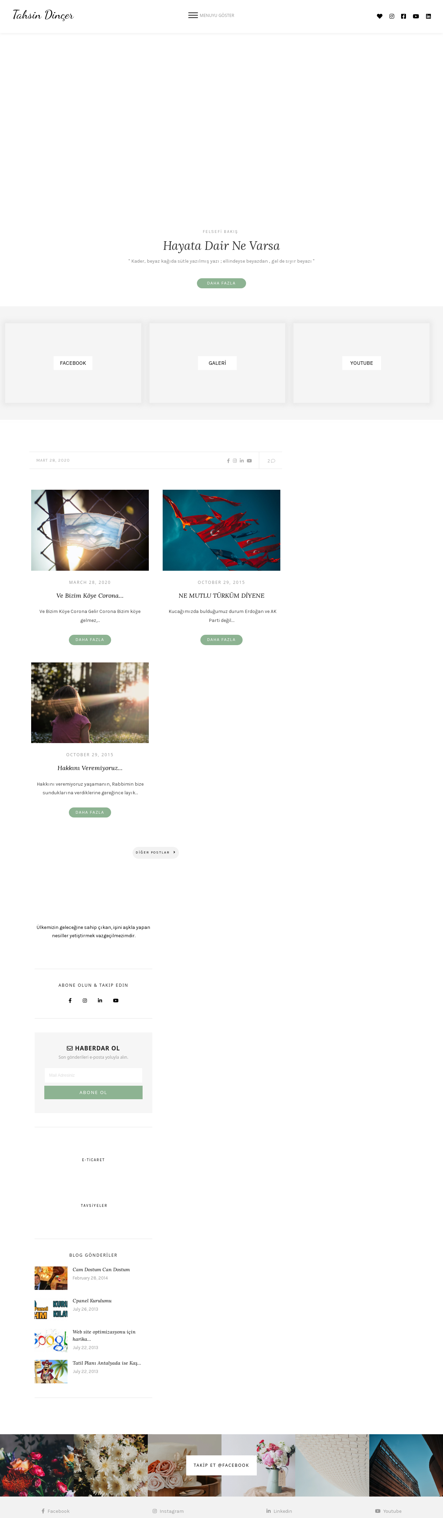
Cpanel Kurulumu (92, 1302)
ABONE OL (93, 1094)
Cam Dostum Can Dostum (101, 1271)
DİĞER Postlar (156, 853)
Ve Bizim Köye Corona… (90, 596)
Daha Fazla (222, 283)
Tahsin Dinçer (43, 14)
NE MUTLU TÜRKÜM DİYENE (221, 596)
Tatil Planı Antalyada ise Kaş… (107, 1364)
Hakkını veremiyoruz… (90, 768)
